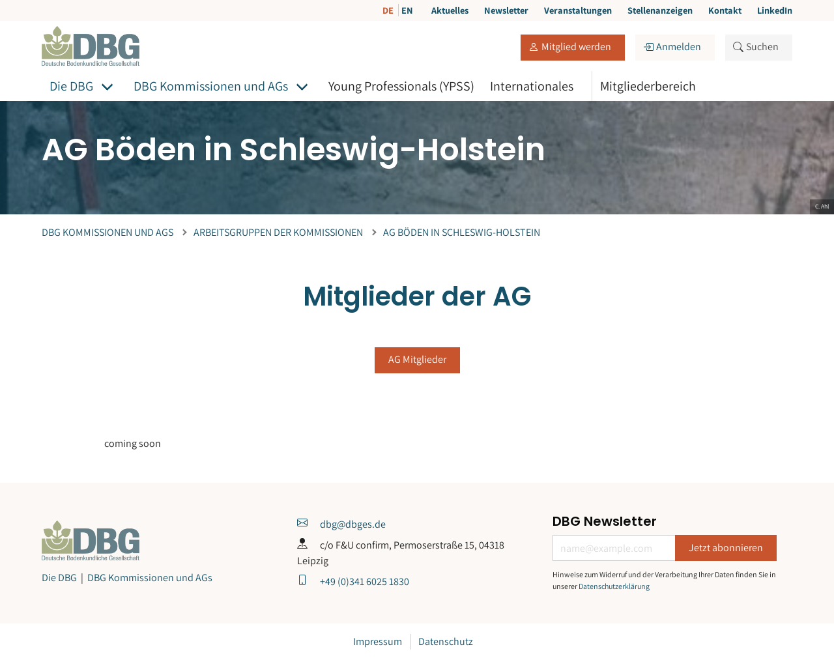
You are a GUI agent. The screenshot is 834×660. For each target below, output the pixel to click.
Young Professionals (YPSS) (401, 86)
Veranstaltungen (578, 10)
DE (388, 10)
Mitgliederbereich (648, 86)
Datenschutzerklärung (614, 586)
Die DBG (71, 86)
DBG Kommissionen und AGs (211, 86)
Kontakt (724, 10)
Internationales (531, 86)
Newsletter (506, 10)
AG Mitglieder (417, 359)
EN (407, 10)
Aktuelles (449, 10)
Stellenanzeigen (660, 10)
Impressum (377, 641)
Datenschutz (445, 641)
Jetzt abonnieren (726, 547)
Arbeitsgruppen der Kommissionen (278, 232)
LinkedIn (774, 10)
